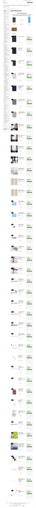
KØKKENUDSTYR (5, 26)
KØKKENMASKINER (6, 38)
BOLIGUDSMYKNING (6, 13)
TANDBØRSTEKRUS (6, 82)
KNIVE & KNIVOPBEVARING (6, 29)
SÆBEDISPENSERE (6, 81)
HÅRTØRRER (5, 114)
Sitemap (25, 503)
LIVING (4, 19)
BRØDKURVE (5, 61)
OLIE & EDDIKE (5, 57)
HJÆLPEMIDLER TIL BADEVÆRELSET (6, 87)
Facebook (15, 504)
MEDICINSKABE (5, 86)
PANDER (5, 32)
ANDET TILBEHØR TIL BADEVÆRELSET (6, 90)
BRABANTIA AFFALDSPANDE (7, 50)
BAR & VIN (5, 39)
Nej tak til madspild (5, 108)
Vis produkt (29, 39)
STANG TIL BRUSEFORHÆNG (6, 80)
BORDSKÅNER (5, 60)
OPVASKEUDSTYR (6, 34)
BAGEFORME (5, 31)
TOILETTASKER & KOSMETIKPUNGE (6, 121)
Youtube (18, 504)
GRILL (4, 21)
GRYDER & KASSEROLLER (6, 33)
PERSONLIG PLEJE (5, 112)
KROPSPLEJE (5, 117)
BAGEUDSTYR (5, 30)
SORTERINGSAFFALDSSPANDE (6, 55)
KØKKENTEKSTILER (6, 35)
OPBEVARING (5, 22)
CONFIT (5, 109)
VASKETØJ (5, 15)
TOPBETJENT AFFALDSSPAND (5, 53)
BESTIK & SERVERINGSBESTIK (6, 58)
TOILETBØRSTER (5, 83)
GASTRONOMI (5, 27)
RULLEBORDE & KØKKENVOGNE (5, 41)
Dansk (4, 0)
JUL (4, 14)
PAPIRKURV (5, 51)
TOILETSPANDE (5, 85)
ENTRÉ (5, 17)
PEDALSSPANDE (5, 52)
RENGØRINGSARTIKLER (6, 24)
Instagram (20, 504)
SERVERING (5, 56)
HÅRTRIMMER (5, 113)
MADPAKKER (5, 40)
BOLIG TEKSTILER (6, 18)
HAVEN (4, 20)
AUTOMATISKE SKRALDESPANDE (6, 49)
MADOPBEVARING (6, 37)
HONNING (5, 110)
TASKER (5, 25)
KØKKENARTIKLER (6, 28)
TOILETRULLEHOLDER (6, 84)
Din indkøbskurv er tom (30, 2)
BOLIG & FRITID (5, 12)
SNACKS (5, 111)
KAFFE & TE (5, 36)
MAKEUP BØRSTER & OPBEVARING (6, 115)
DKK (5, 0)
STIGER (5, 23)
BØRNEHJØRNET (5, 16)
